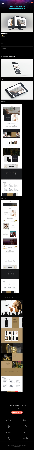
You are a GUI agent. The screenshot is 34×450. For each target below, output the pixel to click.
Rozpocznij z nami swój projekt (17, 412)
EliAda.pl (18, 446)
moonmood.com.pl (12, 56)
